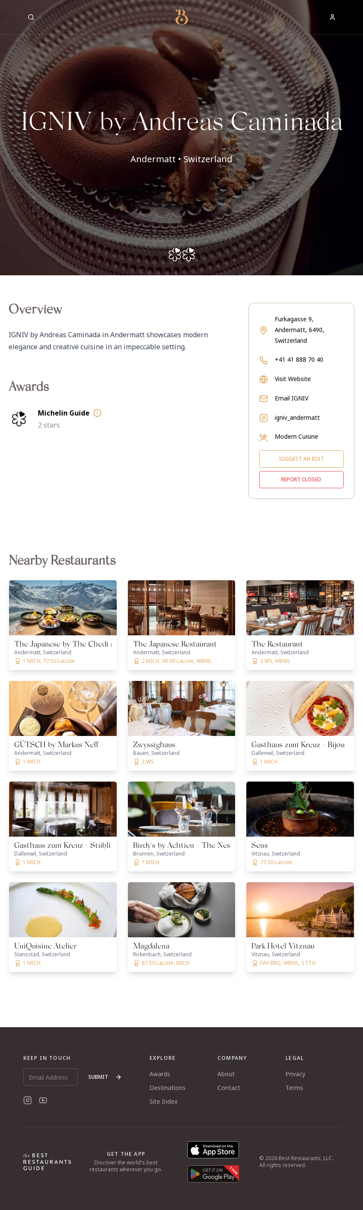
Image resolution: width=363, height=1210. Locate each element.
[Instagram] (27, 1100)
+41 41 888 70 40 (299, 359)
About (226, 1074)
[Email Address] (50, 1077)
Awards (159, 1074)
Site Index (163, 1101)
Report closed (301, 479)
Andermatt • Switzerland (181, 159)
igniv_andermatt (297, 417)
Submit (105, 1077)
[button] (181, 137)
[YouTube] (43, 1100)
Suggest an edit (301, 458)
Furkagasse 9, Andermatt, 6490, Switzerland (299, 330)
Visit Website (293, 379)
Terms (294, 1088)
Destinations (167, 1088)
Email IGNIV (291, 398)
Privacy (295, 1074)
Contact (228, 1088)
